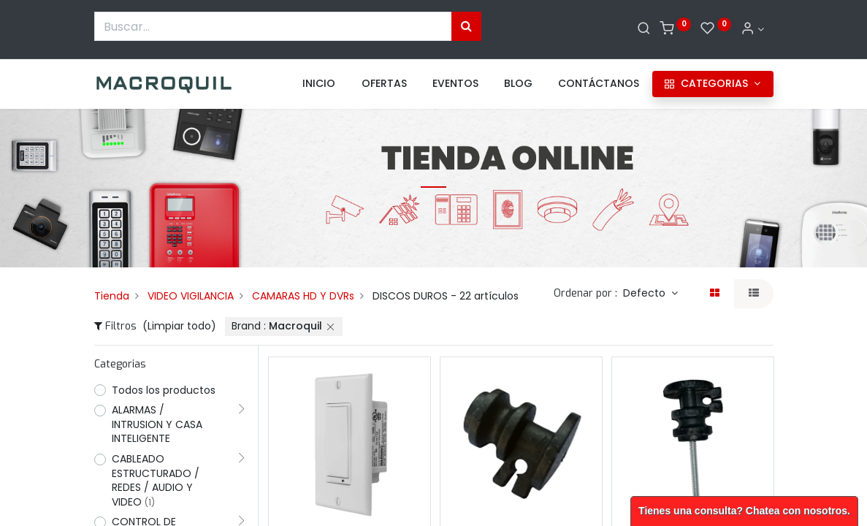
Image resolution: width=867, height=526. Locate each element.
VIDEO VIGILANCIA (191, 296)
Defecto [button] (645, 293)
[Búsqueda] (466, 26)
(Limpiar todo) (179, 326)
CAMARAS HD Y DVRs (303, 296)
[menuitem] (319, 84)
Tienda (111, 296)
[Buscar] (644, 29)
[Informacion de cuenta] (752, 29)
